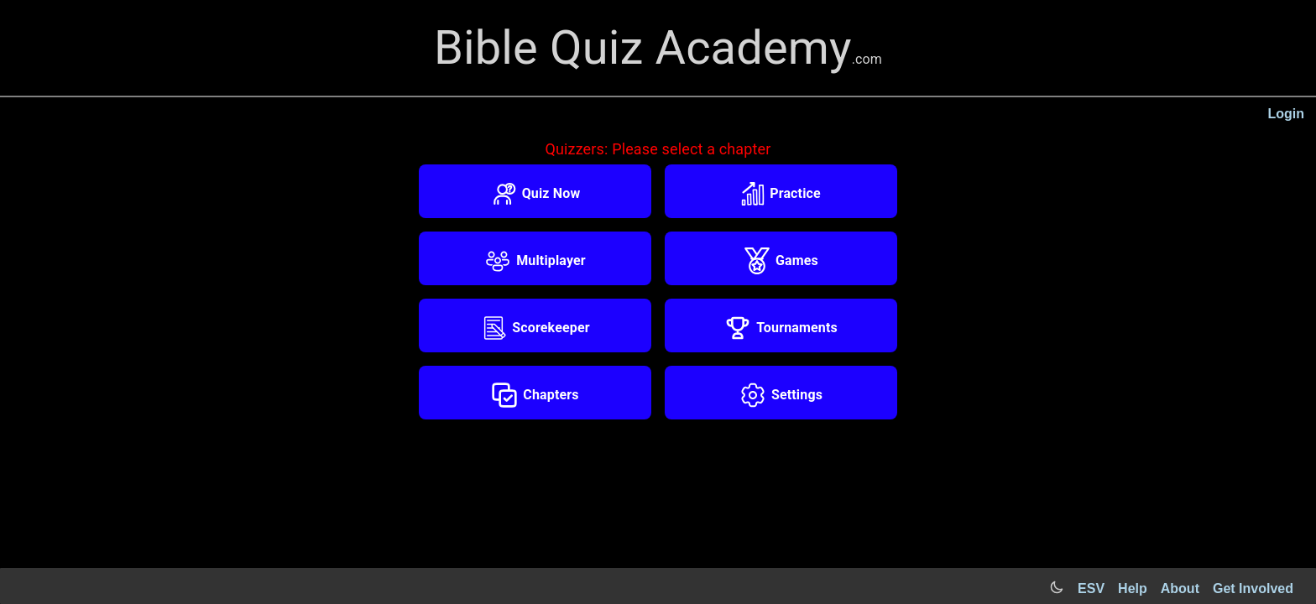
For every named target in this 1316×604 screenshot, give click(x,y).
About (1180, 588)
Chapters (534, 395)
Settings (780, 395)
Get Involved (1253, 588)
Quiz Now (535, 193)
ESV (1091, 588)
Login (1285, 114)
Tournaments (781, 328)
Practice (781, 194)
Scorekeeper (534, 328)
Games (781, 260)
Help (1132, 588)
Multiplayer (535, 260)
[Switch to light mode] (1057, 588)
